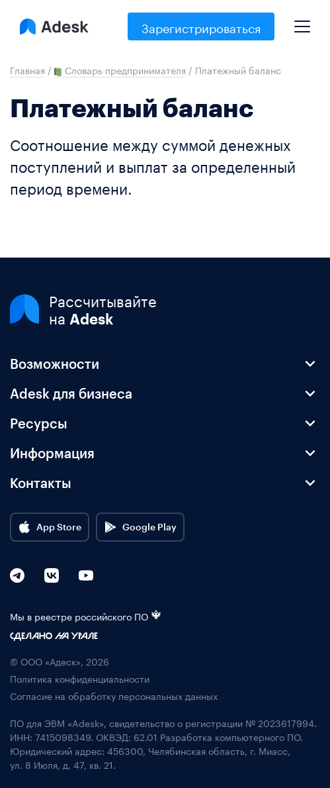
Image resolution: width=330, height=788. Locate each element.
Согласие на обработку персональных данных (114, 696)
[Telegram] (17, 575)
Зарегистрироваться (201, 26)
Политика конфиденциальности (79, 678)
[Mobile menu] (302, 21)
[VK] (51, 575)
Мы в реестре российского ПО (85, 616)
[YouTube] (86, 575)
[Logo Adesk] (54, 26)
